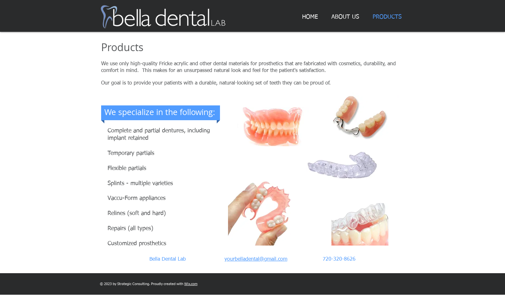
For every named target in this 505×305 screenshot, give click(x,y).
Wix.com (190, 284)
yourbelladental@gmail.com (255, 259)
